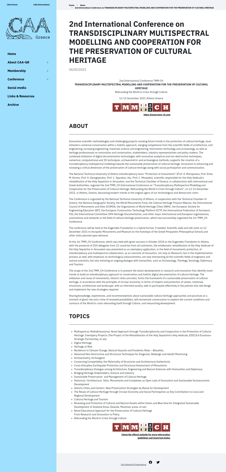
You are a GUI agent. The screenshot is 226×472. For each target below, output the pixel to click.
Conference (16, 79)
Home (12, 54)
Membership (17, 71)
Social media (17, 88)
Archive (13, 104)
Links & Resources (21, 96)
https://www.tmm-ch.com (157, 114)
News (82, 5)
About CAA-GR (18, 62)
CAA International (41, 4)
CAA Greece (12, 4)
